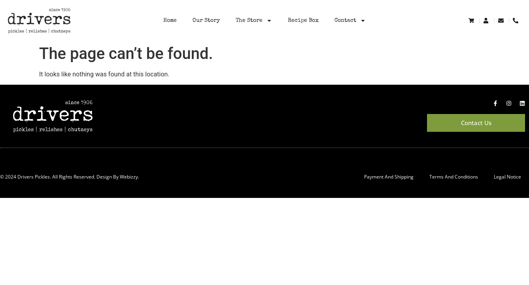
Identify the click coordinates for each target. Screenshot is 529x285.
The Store (254, 20)
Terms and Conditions (453, 176)
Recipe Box (303, 20)
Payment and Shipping (389, 176)
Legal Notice (507, 176)
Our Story (206, 20)
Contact (350, 20)
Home (170, 20)
